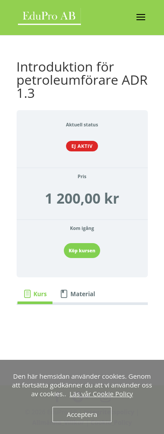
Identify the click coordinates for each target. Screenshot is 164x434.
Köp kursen (82, 250)
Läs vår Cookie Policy (101, 393)
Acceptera (82, 414)
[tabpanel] (82, 339)
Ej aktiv (82, 146)
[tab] (35, 294)
